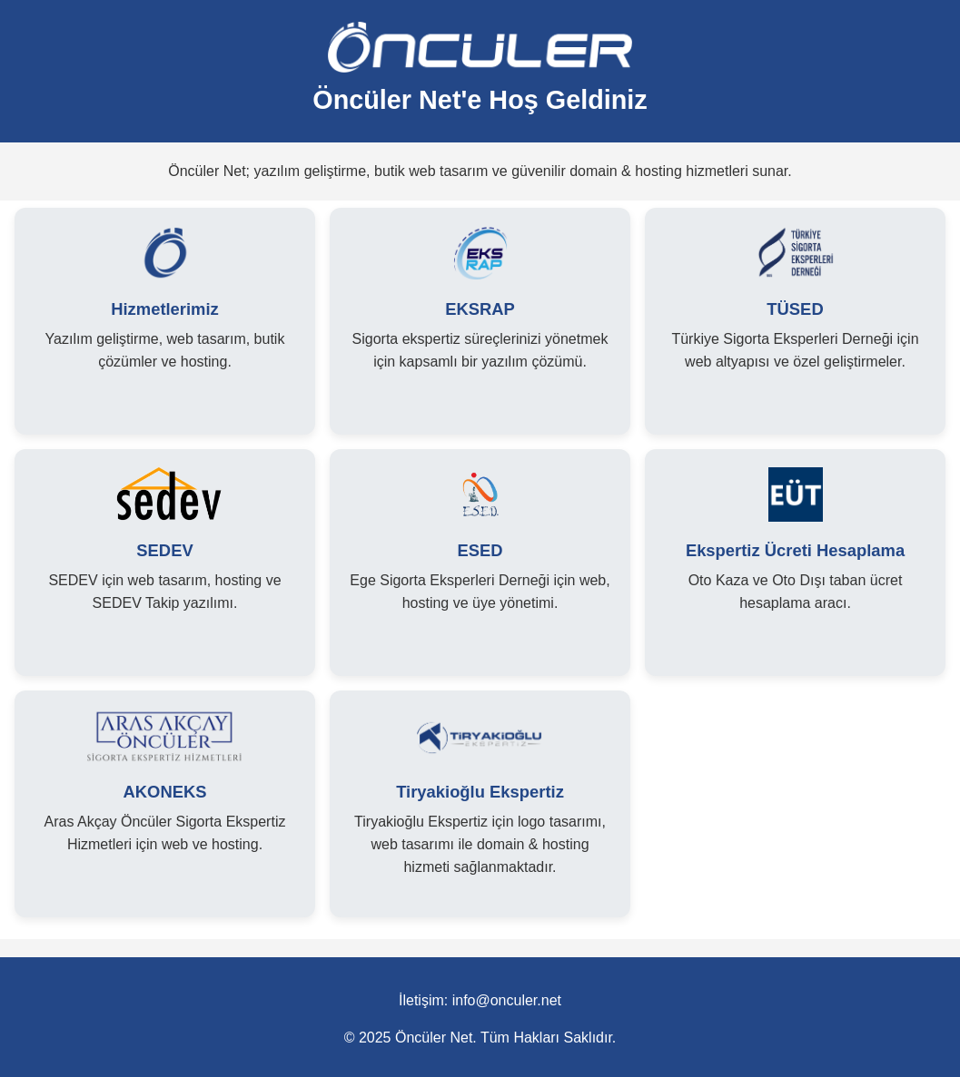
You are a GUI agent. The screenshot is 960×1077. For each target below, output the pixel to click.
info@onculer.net (506, 1000)
